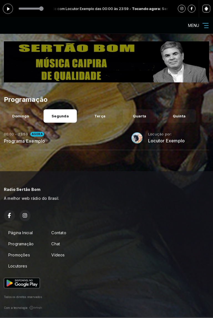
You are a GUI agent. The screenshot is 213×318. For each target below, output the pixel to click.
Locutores (17, 266)
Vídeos (58, 255)
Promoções (19, 255)
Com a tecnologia (23, 308)
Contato (58, 232)
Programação (21, 243)
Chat (55, 243)
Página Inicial (20, 232)
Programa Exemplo (24, 141)
